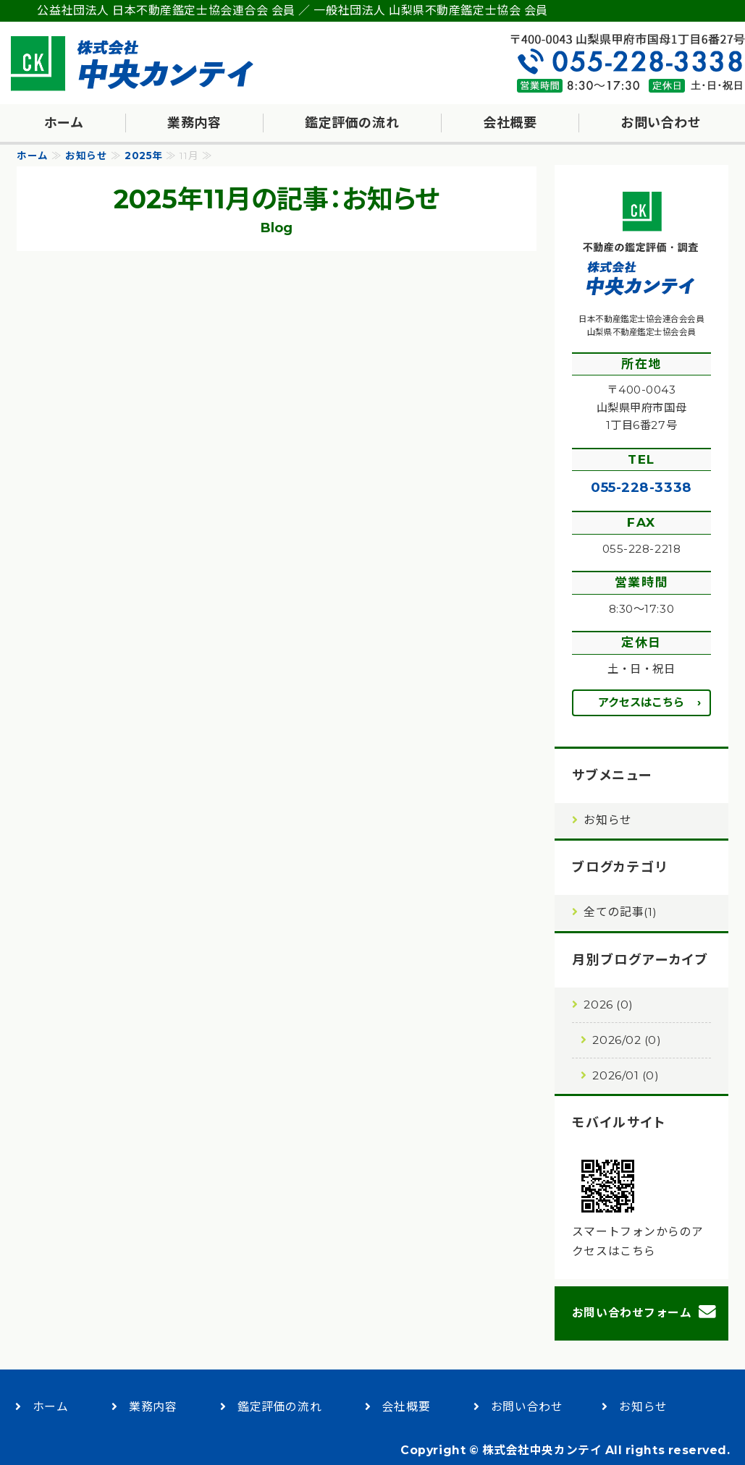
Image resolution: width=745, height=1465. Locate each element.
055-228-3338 (641, 487)
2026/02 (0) (626, 1040)
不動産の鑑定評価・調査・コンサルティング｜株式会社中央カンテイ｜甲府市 (134, 63)
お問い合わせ (660, 123)
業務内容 (194, 123)
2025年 (144, 155)
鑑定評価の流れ (352, 123)
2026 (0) (608, 1004)
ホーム (64, 123)
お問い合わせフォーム (631, 1313)
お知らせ (86, 155)
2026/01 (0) (625, 1075)
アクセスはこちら (641, 702)
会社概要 (509, 123)
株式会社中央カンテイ (542, 1450)
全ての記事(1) (620, 912)
